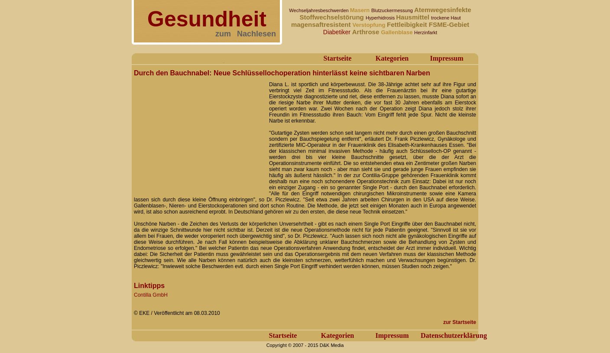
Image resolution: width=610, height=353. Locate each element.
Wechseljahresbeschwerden (319, 10)
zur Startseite (459, 322)
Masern (360, 10)
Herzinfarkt (425, 32)
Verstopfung (370, 25)
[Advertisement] (199, 133)
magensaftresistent (322, 24)
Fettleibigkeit (408, 24)
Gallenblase (397, 32)
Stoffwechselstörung (332, 17)
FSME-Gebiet (449, 24)
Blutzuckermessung (392, 10)
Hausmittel (413, 17)
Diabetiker (337, 32)
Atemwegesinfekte (442, 9)
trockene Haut (446, 17)
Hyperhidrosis (381, 17)
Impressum (446, 58)
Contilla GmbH (151, 295)
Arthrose (366, 32)
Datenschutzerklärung (454, 335)
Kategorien (392, 58)
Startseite (338, 58)
